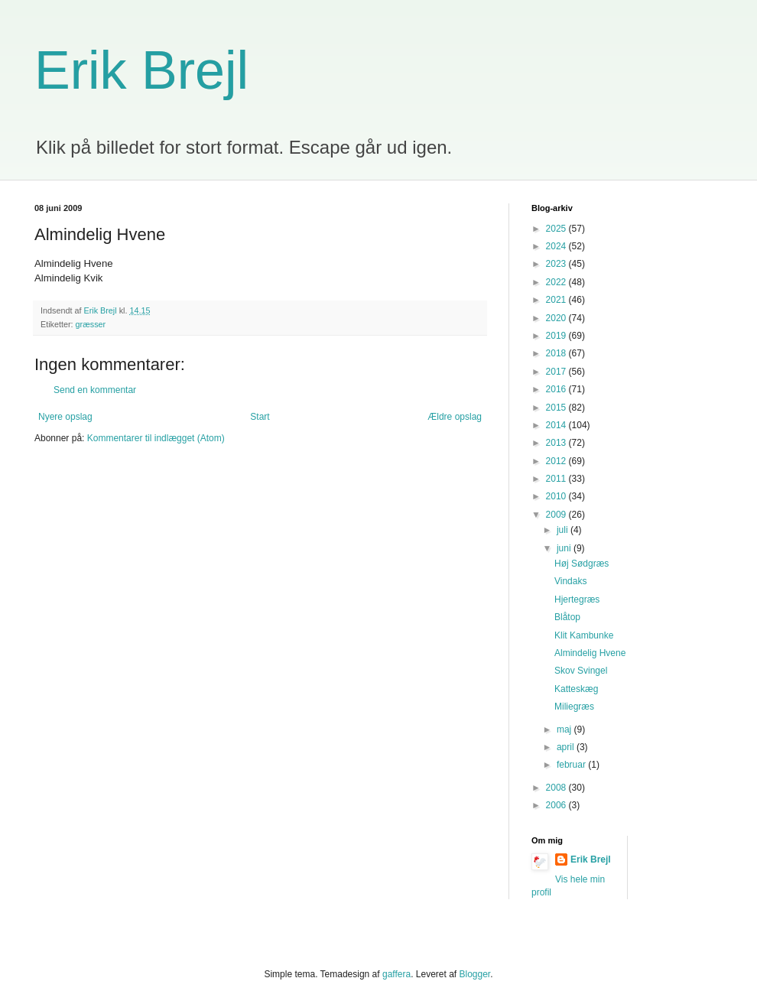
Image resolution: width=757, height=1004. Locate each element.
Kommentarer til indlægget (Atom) (156, 438)
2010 (557, 496)
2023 (557, 263)
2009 (557, 514)
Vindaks (570, 581)
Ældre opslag (454, 416)
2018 (557, 353)
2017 (557, 371)
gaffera (396, 974)
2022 (557, 282)
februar (572, 764)
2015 (557, 407)
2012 (557, 461)
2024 (557, 246)
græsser (91, 324)
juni (565, 548)
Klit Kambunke (583, 635)
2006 (557, 805)
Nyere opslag (65, 416)
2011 (557, 478)
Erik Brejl (141, 70)
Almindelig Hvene (589, 653)
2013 (557, 442)
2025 (557, 228)
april (567, 747)
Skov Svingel (580, 670)
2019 (557, 335)
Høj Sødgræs (581, 563)
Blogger (475, 974)
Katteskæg (576, 689)
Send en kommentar (95, 390)
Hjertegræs (576, 599)
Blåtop (567, 617)
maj (565, 729)
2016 (557, 389)
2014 (557, 425)
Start (259, 416)
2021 (557, 299)
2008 (557, 787)
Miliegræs (574, 706)
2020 (557, 318)
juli (563, 530)
